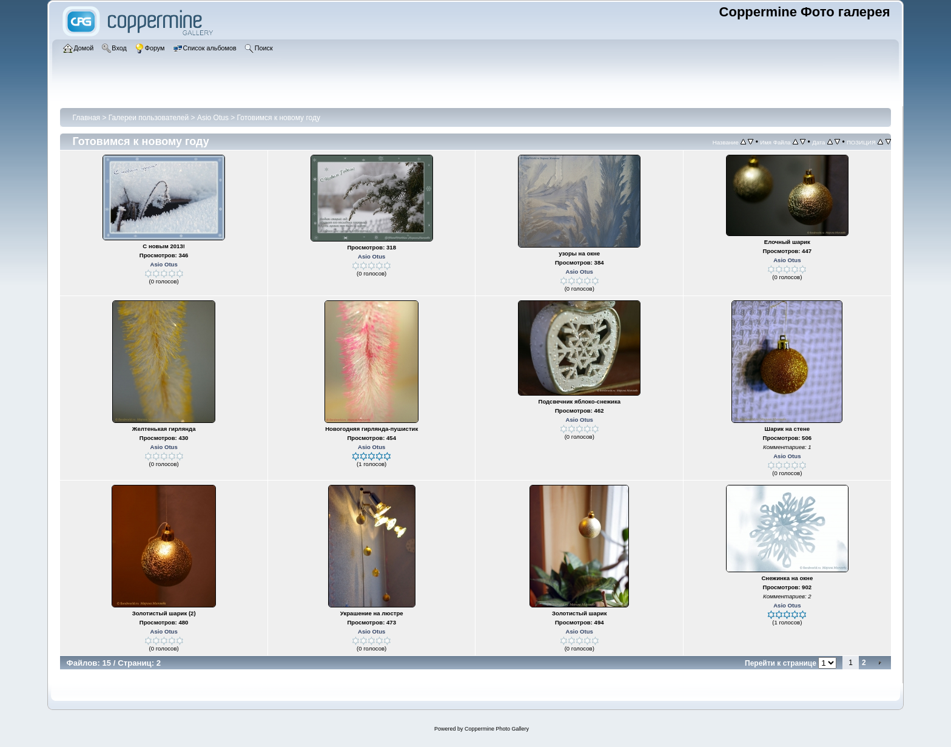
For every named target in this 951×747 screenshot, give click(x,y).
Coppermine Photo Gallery (497, 729)
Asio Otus (213, 117)
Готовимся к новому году (278, 117)
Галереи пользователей (149, 117)
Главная (86, 117)
